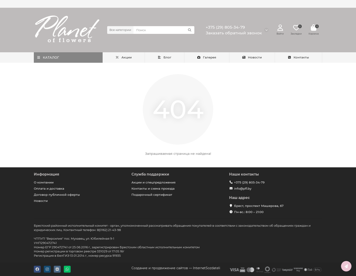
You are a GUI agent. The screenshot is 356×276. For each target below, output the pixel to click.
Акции (123, 57)
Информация (46, 174)
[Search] (164, 30)
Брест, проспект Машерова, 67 (259, 206)
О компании (44, 182)
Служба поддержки (150, 174)
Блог (164, 57)
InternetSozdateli (206, 268)
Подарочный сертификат (151, 194)
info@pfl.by (242, 188)
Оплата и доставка (49, 188)
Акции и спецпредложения (153, 182)
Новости (252, 57)
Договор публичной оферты (57, 194)
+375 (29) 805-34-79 (225, 27)
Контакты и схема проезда (153, 188)
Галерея (206, 57)
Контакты (298, 57)
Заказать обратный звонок (234, 32)
